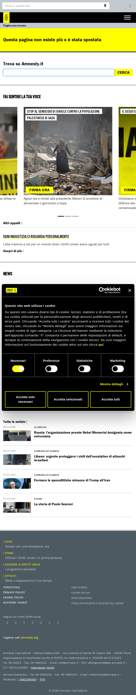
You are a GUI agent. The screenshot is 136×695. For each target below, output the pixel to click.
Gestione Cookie (15, 602)
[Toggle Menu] (127, 17)
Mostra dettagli (111, 384)
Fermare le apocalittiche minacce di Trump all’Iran (72, 480)
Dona (7, 541)
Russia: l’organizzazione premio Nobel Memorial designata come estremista (83, 434)
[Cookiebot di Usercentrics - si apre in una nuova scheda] (101, 290)
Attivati (9, 576)
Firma (8, 553)
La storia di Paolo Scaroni (53, 504)
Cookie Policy (13, 597)
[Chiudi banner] (129, 290)
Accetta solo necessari (25, 399)
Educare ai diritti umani (21, 564)
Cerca (123, 72)
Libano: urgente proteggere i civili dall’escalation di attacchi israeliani (79, 458)
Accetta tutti (111, 399)
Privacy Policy (14, 592)
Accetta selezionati (68, 399)
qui (101, 344)
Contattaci (11, 587)
